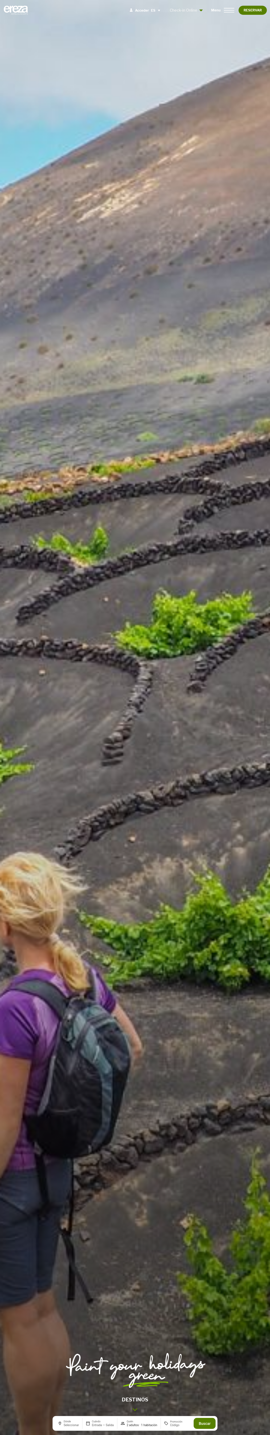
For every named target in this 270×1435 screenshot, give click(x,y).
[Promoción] (180, 1425)
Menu (216, 10)
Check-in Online (186, 10)
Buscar (205, 1423)
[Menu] (229, 10)
